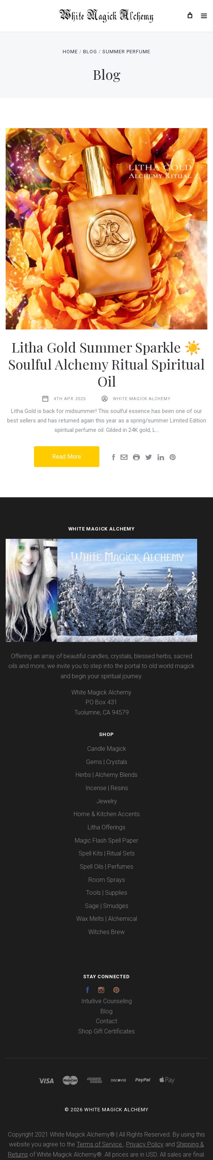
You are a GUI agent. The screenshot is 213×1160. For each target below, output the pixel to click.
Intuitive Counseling (106, 1001)
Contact (106, 1021)
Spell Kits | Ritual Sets (107, 853)
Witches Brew (106, 932)
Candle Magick (106, 748)
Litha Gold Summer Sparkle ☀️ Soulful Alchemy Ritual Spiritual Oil (106, 364)
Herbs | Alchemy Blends (106, 774)
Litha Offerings (106, 827)
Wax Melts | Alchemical (106, 918)
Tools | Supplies (106, 892)
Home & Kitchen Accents (107, 814)
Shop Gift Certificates (106, 1031)
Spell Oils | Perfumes (106, 866)
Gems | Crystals (106, 762)
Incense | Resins (106, 788)
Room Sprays (106, 879)
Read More (66, 456)
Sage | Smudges (106, 905)
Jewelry (106, 801)
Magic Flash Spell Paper (106, 840)
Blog (106, 1011)
